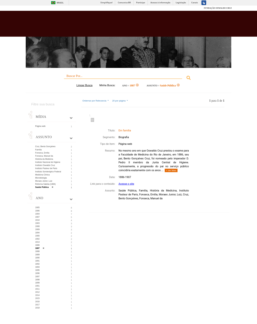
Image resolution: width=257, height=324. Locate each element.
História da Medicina (44, 159)
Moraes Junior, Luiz (43, 181)
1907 (37, 217)
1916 (37, 301)
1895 (37, 270)
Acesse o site (126, 183)
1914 (37, 295)
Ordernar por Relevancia (95, 100)
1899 (37, 283)
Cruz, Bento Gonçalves (45, 146)
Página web (40, 126)
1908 (37, 226)
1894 (37, 233)
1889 (37, 254)
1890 (37, 258)
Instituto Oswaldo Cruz (45, 165)
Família (38, 150)
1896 (37, 273)
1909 (37, 229)
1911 (37, 289)
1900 (37, 236)
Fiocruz (33, 8)
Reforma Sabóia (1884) (45, 184)
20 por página (120, 100)
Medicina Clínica (42, 175)
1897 (37, 276)
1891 (37, 261)
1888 (37, 251)
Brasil (60, 2)
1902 (37, 239)
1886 (37, 245)
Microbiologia (41, 178)
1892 (37, 264)
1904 (37, 214)
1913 (37, 242)
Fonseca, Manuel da (44, 156)
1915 (37, 298)
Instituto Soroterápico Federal (48, 172)
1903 (37, 223)
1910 (37, 220)
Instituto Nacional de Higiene (47, 162)
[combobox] (128, 78)
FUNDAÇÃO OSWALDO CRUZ (218, 8)
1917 (37, 305)
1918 (37, 308)
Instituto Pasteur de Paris (46, 168)
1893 (37, 267)
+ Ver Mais (171, 170)
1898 (37, 280)
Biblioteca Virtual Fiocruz (110, 25)
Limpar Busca (84, 85)
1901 (37, 286)
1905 (37, 207)
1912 (37, 292)
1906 (37, 211)
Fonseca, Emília (42, 153)
